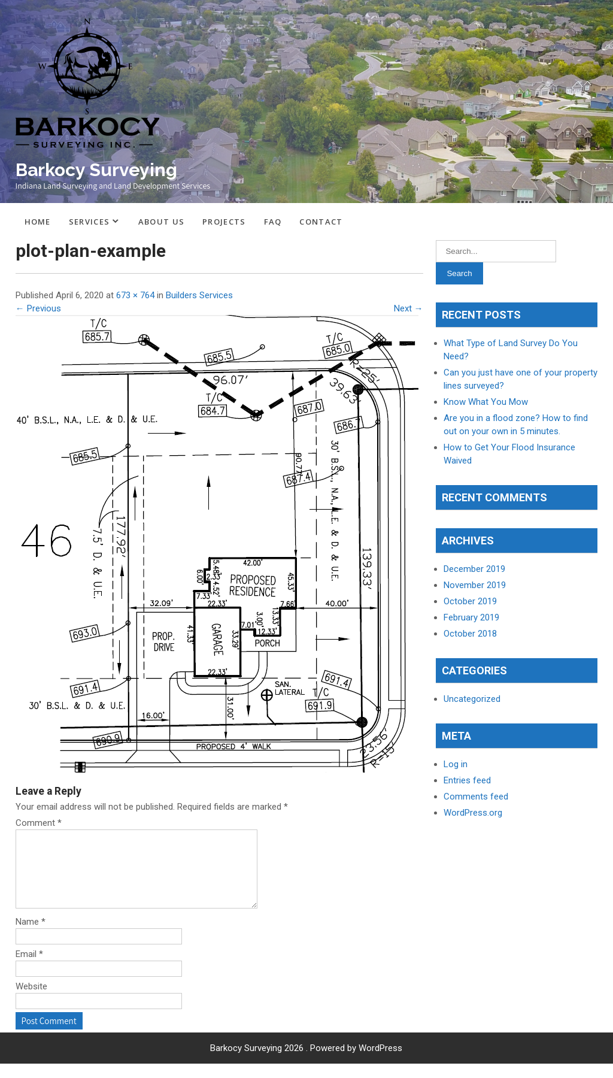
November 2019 (475, 585)
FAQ (273, 221)
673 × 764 (135, 295)
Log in (456, 764)
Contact (320, 221)
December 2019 (474, 569)
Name (30, 936)
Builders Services (199, 295)
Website (31, 1000)
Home (38, 221)
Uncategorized (472, 699)
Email (29, 968)
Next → (408, 308)
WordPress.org (473, 812)
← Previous (38, 308)
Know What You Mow (486, 401)
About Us (161, 221)
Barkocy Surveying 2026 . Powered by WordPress (306, 1062)
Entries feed (467, 780)
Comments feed (476, 796)
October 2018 (470, 633)
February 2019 (471, 617)
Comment (39, 822)
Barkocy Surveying (96, 169)
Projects (223, 221)
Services (89, 221)
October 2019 (470, 601)
